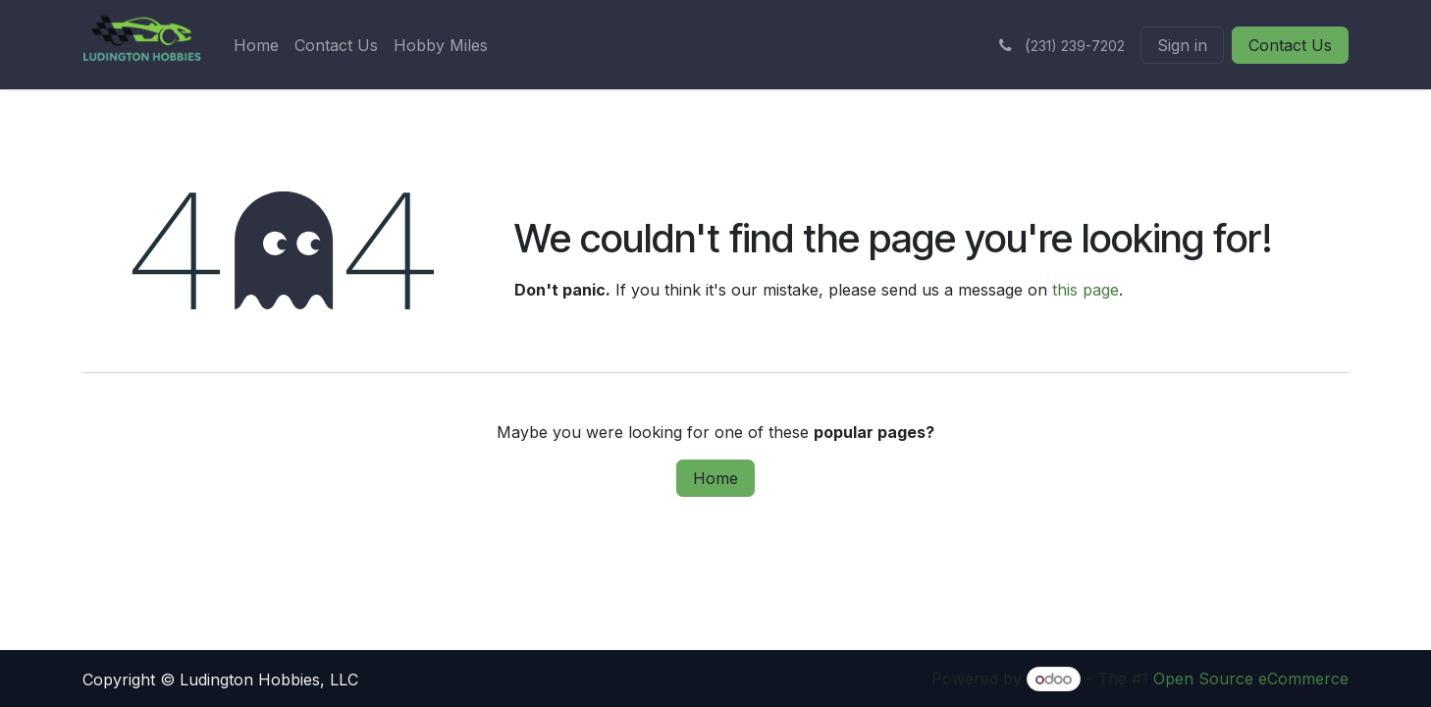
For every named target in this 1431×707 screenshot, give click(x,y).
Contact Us (1290, 45)
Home (715, 478)
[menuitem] (256, 45)
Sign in (1182, 45)
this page (1085, 289)
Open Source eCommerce (1251, 678)
